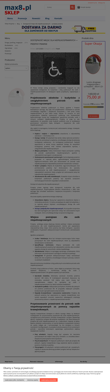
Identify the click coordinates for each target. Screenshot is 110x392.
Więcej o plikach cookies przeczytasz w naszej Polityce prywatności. (24, 375)
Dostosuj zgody (32, 380)
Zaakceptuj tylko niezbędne (14, 380)
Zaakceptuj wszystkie (48, 380)
